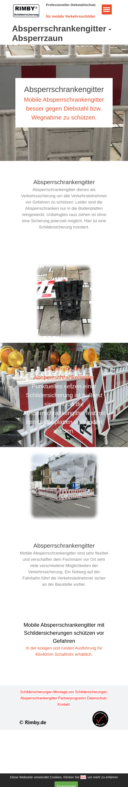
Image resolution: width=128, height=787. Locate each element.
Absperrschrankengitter (38, 698)
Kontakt (64, 704)
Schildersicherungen (36, 692)
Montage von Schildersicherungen (80, 692)
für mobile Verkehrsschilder (70, 16)
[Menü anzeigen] (107, 9)
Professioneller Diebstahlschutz (70, 5)
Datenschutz (97, 698)
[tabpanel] (64, 103)
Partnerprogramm (72, 698)
